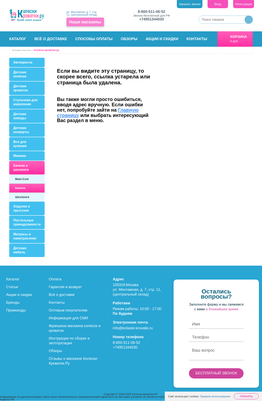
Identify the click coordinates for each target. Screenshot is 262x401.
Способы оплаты (94, 39)
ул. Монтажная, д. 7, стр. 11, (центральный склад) (82, 13)
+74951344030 (151, 19)
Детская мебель (19, 250)
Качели (20, 188)
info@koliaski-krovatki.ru (133, 328)
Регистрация (243, 4)
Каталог (17, 39)
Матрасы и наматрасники (24, 236)
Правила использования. (215, 396)
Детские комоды (19, 116)
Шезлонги (22, 197)
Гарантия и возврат (65, 287)
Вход (218, 4)
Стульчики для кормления (25, 102)
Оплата (55, 279)
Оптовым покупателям (68, 310)
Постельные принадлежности (27, 222)
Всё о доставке (50, 39)
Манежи (19, 155)
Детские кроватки (20, 88)
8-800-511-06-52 (151, 12)
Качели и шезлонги (21, 167)
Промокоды (16, 310)
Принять (246, 396)
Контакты (196, 39)
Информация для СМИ (68, 318)
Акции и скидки (162, 39)
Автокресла (22, 62)
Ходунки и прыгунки (21, 208)
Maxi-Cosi (22, 179)
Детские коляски (19, 74)
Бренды (12, 302)
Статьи (12, 287)
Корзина (238, 37)
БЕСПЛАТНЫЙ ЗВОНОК (216, 373)
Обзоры (129, 39)
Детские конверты (21, 130)
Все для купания (19, 144)
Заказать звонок (189, 4)
